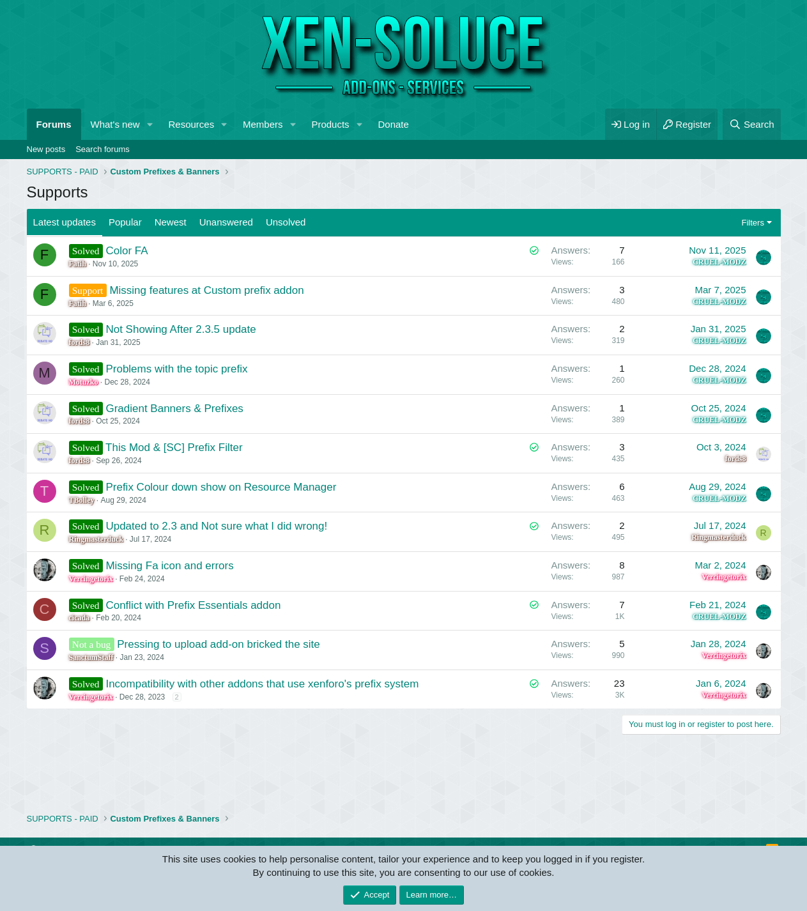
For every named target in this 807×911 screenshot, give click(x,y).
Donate (393, 124)
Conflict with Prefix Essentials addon (193, 605)
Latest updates (64, 222)
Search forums (102, 149)
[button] (149, 124)
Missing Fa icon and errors (169, 566)
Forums (54, 124)
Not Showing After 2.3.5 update (180, 329)
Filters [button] (753, 222)
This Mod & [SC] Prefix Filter (173, 447)
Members (263, 124)
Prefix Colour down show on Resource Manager (220, 487)
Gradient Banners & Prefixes (174, 408)
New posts (46, 149)
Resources (191, 124)
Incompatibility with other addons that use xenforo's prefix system (262, 684)
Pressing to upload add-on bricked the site (218, 644)
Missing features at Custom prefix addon (206, 290)
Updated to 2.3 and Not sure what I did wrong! (216, 526)
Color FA (126, 251)
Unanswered (226, 222)
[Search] (752, 124)
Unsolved (286, 222)
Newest (171, 222)
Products (330, 124)
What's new (115, 124)
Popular (125, 222)
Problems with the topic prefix (176, 369)
